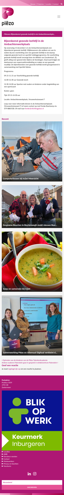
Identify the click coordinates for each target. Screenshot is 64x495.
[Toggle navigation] (59, 16)
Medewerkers (9, 461)
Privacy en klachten (11, 464)
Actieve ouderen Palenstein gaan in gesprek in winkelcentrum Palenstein (30, 363)
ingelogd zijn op (14, 369)
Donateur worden (10, 456)
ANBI (5, 454)
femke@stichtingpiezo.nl (34, 108)
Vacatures (7, 466)
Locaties (48, 4)
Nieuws (32, 4)
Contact (56, 4)
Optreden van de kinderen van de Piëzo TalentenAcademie (24, 360)
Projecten (40, 4)
